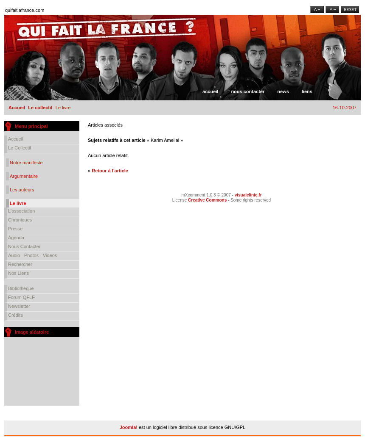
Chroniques (20, 219)
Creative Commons (207, 200)
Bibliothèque (21, 288)
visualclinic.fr (248, 195)
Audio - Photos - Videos (32, 255)
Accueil (210, 91)
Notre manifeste (26, 162)
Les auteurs (22, 189)
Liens (307, 91)
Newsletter (19, 306)
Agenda (16, 237)
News (283, 91)
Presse (15, 228)
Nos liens (18, 273)
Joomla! (129, 427)
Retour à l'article (110, 170)
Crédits (15, 315)
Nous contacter (247, 91)
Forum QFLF (21, 297)
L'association (21, 210)
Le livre (18, 203)
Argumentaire (24, 176)
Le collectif (40, 107)
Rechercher (20, 264)
